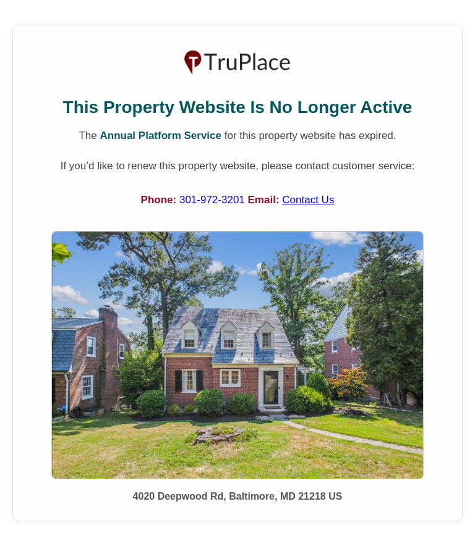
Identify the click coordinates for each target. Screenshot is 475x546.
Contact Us (308, 200)
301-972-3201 (213, 200)
